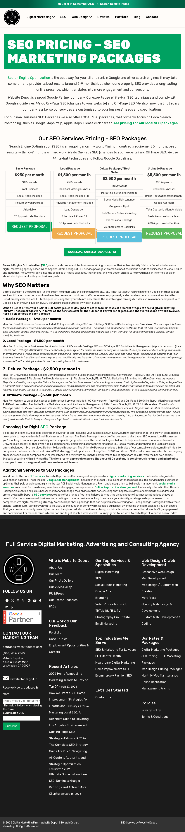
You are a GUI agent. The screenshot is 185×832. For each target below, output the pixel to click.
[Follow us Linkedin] (7, 607)
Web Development (153, 578)
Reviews (103, 17)
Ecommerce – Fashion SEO (113, 675)
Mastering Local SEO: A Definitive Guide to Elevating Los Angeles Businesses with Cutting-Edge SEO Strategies (69, 725)
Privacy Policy (151, 710)
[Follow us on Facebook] (7, 600)
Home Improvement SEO (112, 669)
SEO (63, 17)
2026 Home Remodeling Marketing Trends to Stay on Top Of (68, 680)
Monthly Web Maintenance (159, 675)
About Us (55, 567)
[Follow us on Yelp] (23, 600)
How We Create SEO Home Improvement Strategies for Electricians (68, 699)
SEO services (37, 476)
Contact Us (103, 697)
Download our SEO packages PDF (92, 252)
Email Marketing (106, 623)
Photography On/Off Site (112, 617)
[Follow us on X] (13, 600)
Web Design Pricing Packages (161, 669)
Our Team (55, 574)
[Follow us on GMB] (29, 600)
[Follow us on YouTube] (35, 600)
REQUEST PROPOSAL (29, 226)
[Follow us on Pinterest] (12, 607)
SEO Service (128, 822)
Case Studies (58, 639)
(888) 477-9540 (14, 653)
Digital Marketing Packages (160, 649)
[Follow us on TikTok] (40, 600)
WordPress (148, 598)
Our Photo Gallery (61, 580)
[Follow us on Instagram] (18, 600)
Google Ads (103, 591)
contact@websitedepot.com (22, 647)
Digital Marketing (41, 17)
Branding (101, 598)
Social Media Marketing (111, 585)
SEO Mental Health (108, 656)
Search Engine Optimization (29, 78)
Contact (152, 17)
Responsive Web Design (157, 572)
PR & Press (56, 593)
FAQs (52, 606)
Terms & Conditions (154, 716)
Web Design (82, 17)
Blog (137, 17)
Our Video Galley (60, 587)
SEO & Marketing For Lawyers (115, 649)
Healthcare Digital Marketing (115, 662)
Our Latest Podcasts (63, 600)
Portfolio (121, 17)
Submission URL (13, 713)
